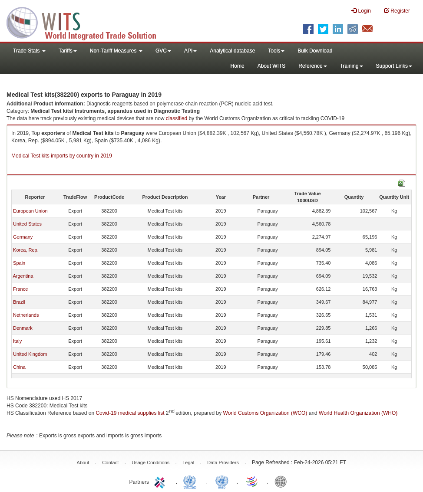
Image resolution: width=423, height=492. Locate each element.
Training (351, 66)
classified (176, 118)
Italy (17, 341)
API (190, 51)
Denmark (23, 328)
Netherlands (26, 315)
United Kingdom (30, 354)
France (20, 289)
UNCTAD (191, 481)
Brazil (19, 302)
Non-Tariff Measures (116, 51)
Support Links (394, 66)
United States (27, 223)
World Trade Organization (252, 481)
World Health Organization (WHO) (358, 413)
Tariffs (68, 51)
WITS (87, 21)
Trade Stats (29, 51)
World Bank (282, 481)
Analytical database (232, 51)
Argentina (23, 276)
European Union (30, 210)
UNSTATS (222, 481)
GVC (163, 51)
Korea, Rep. (26, 250)
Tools (276, 51)
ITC (161, 481)
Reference (312, 66)
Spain (19, 263)
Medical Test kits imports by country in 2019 (61, 156)
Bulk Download (314, 51)
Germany (23, 236)
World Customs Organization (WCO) (265, 413)
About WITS (272, 66)
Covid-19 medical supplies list (130, 413)
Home (238, 66)
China (19, 367)
